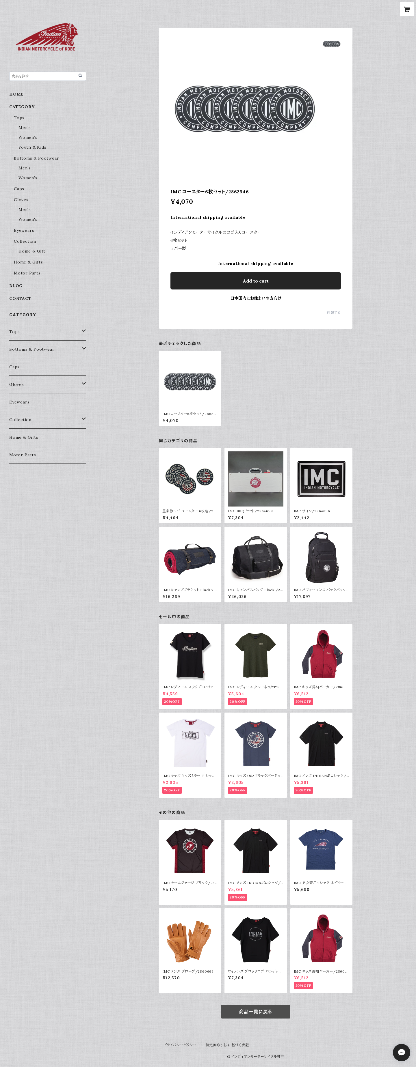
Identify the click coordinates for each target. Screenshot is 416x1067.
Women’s (28, 137)
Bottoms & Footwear (36, 158)
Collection (25, 241)
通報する (334, 312)
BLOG (16, 285)
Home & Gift (31, 251)
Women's (28, 219)
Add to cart (256, 281)
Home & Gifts (28, 262)
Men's (24, 209)
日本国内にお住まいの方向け (255, 298)
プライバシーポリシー (180, 1045)
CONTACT (20, 298)
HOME (16, 94)
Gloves (21, 199)
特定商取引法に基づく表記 (227, 1045)
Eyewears (24, 230)
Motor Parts (27, 273)
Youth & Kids (32, 147)
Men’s (24, 127)
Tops (19, 117)
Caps (19, 188)
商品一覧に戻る (255, 1011)
